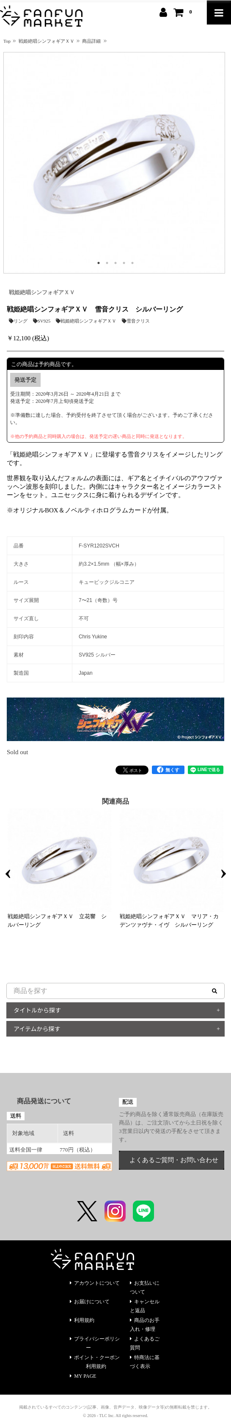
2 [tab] (107, 263)
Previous (7, 873)
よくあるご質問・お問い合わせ (173, 1160)
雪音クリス (136, 320)
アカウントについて (95, 1283)
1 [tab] (98, 263)
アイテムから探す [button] (37, 1028)
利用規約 (82, 1320)
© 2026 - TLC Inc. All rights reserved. (115, 1415)
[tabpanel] (114, 163)
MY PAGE (83, 1376)
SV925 (42, 320)
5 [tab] (132, 263)
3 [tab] (115, 263)
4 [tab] (124, 263)
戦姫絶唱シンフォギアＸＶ (42, 292)
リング (18, 320)
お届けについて (90, 1302)
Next (223, 873)
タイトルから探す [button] (37, 1010)
